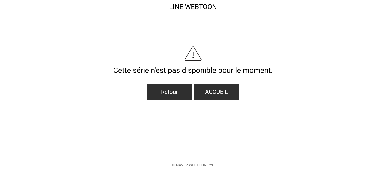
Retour (169, 92)
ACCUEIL (216, 92)
